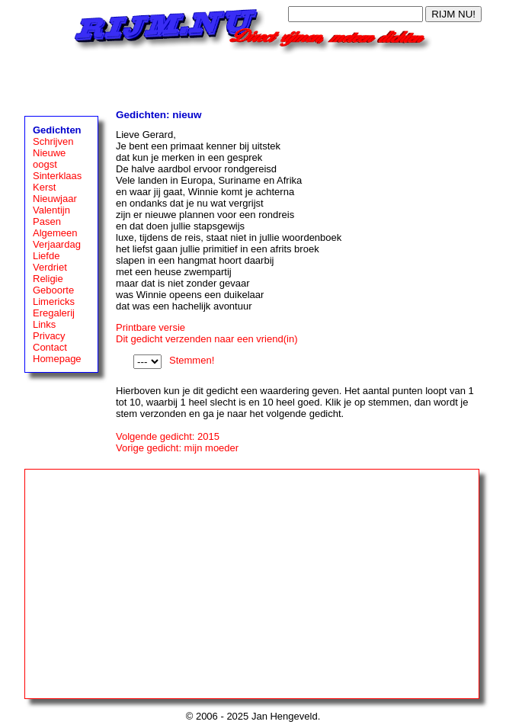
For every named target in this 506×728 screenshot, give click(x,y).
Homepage (57, 358)
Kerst (44, 187)
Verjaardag (57, 244)
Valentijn (51, 210)
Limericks (54, 301)
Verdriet (50, 267)
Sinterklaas (57, 175)
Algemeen (55, 233)
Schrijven (53, 141)
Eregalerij (54, 313)
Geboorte (53, 290)
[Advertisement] (253, 78)
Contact (50, 347)
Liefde (46, 255)
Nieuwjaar (55, 198)
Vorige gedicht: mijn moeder (177, 448)
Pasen (47, 221)
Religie (48, 278)
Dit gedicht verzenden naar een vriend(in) (206, 339)
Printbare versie (150, 327)
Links (44, 324)
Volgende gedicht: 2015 (167, 436)
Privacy (49, 336)
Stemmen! (191, 360)
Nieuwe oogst (49, 158)
